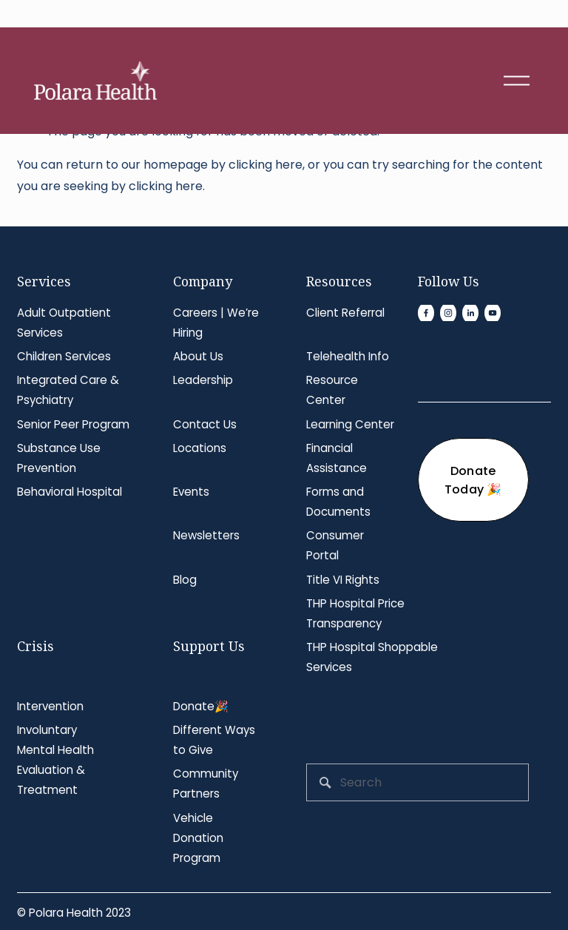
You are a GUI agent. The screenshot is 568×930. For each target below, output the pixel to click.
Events (191, 491)
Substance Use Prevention (59, 458)
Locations (199, 448)
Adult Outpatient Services (64, 322)
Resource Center (332, 390)
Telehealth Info (347, 356)
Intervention (50, 706)
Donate (193, 706)
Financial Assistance (336, 458)
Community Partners (205, 783)
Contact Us (205, 424)
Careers (195, 312)
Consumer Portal (335, 545)
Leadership (203, 380)
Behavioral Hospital (69, 491)
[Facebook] (426, 313)
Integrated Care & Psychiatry (68, 390)
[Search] (417, 782)
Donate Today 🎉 (473, 480)
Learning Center (350, 424)
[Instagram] (448, 313)
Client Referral (345, 312)
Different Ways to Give (214, 740)
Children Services (64, 356)
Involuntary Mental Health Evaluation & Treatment (55, 760)
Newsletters (206, 535)
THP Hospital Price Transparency (355, 613)
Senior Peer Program (73, 424)
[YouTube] (492, 313)
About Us (198, 356)
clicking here (265, 164)
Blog (185, 579)
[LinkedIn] (470, 313)
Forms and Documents (338, 501)
